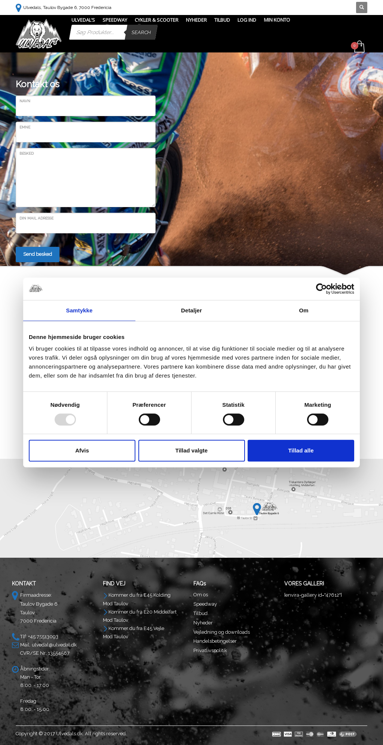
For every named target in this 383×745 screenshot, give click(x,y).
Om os (200, 594)
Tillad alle (300, 450)
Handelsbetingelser (215, 641)
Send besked (37, 254)
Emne (24, 127)
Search (141, 32)
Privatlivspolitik (210, 650)
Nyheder (203, 623)
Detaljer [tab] (191, 310)
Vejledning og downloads (221, 632)
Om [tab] (303, 310)
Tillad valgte (191, 450)
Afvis (82, 450)
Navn (24, 101)
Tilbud (200, 613)
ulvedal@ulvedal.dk (54, 645)
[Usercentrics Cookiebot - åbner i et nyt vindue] (321, 288)
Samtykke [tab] (79, 310)
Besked (26, 153)
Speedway (205, 604)
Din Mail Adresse (36, 218)
